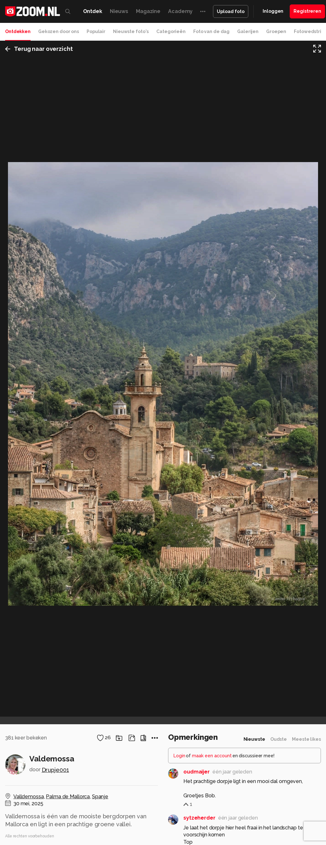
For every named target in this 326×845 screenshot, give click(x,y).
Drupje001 (55, 770)
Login (179, 755)
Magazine (148, 11)
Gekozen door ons (58, 31)
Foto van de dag (211, 31)
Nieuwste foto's (131, 31)
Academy (180, 11)
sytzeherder (199, 818)
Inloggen (273, 11)
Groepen (276, 31)
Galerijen (248, 31)
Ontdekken (18, 31)
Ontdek (92, 11)
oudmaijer (196, 772)
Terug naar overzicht (39, 48)
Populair (96, 31)
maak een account (212, 755)
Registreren (307, 11)
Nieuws (119, 11)
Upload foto (230, 11)
